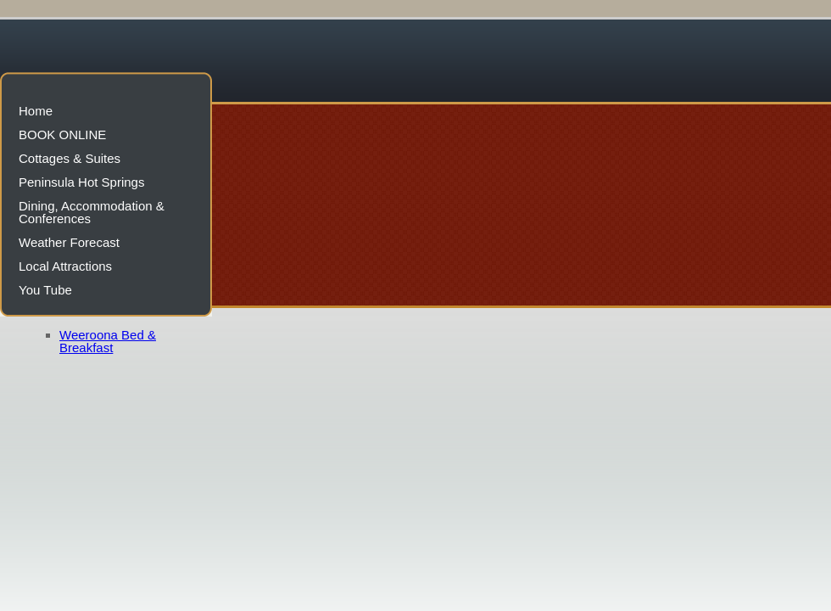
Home (36, 111)
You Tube (45, 290)
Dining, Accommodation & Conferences (92, 212)
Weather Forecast (69, 242)
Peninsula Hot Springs (81, 182)
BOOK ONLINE (62, 134)
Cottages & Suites (69, 158)
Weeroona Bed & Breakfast (107, 341)
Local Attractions (65, 266)
